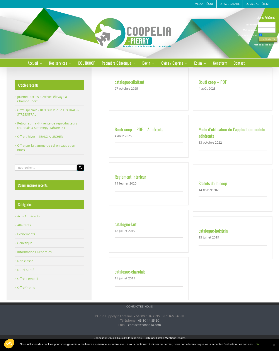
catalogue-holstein (213, 230)
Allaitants (24, 225)
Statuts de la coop (213, 183)
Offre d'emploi (27, 279)
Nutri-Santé (25, 270)
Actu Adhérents (28, 216)
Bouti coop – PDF (213, 82)
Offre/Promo (26, 288)
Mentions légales (175, 338)
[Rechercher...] (46, 167)
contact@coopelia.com (144, 325)
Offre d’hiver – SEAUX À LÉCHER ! (41, 136)
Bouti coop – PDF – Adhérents (139, 129)
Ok (257, 344)
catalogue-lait (125, 224)
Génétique (24, 243)
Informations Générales (34, 252)
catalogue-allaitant (129, 82)
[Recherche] (80, 167)
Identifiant (251, 24)
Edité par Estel (153, 338)
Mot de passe (250, 29)
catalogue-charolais (130, 271)
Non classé (25, 261)
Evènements (26, 234)
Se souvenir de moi (247, 35)
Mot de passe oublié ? (265, 44)
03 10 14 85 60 (148, 320)
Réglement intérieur (130, 176)
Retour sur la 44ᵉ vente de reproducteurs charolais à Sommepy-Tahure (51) (47, 125)
